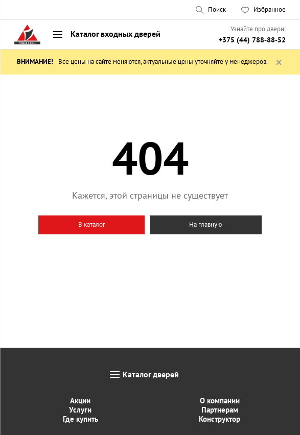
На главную (205, 224)
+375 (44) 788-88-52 (252, 39)
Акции (80, 400)
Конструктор (219, 419)
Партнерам (219, 410)
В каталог (91, 224)
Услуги (80, 410)
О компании (220, 400)
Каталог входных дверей (115, 34)
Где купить (80, 419)
